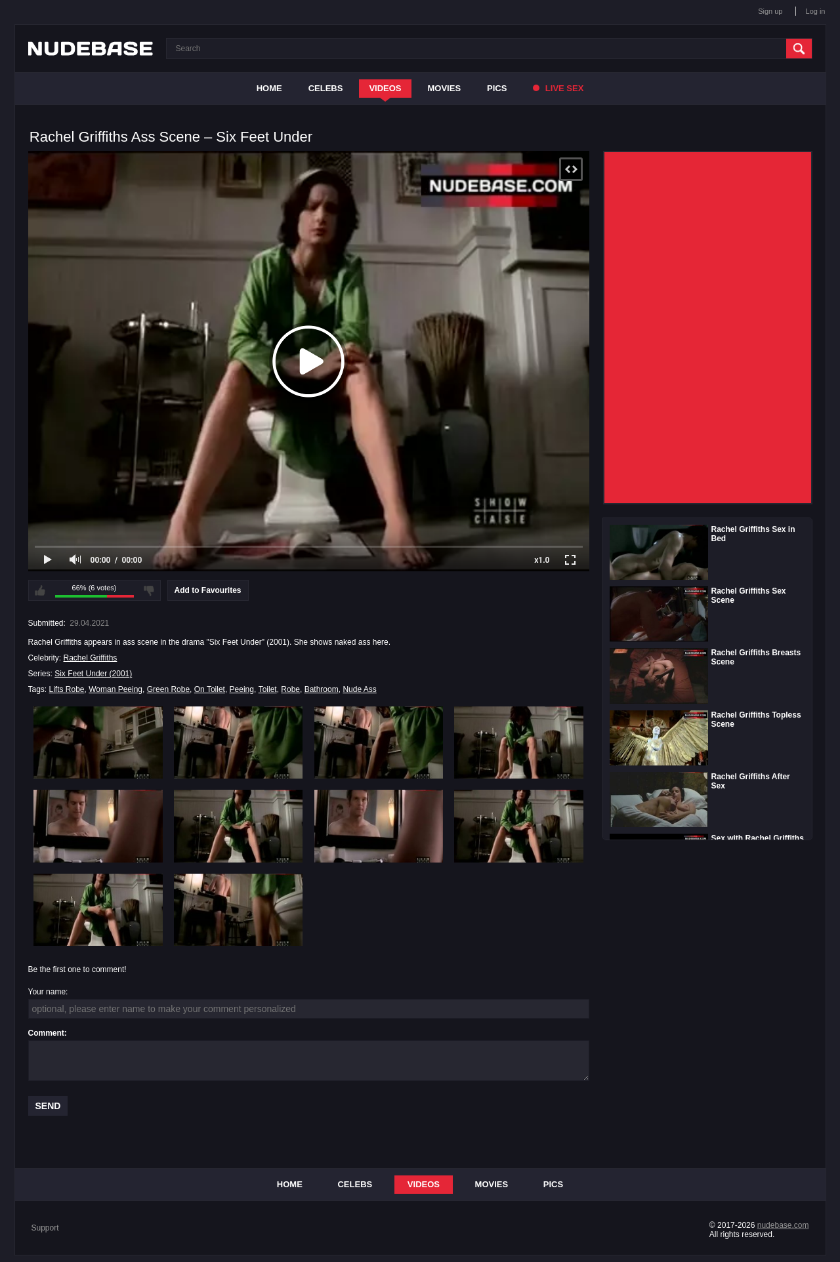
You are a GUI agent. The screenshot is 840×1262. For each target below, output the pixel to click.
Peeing (242, 689)
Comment (46, 1033)
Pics (497, 88)
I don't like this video (149, 590)
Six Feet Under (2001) (93, 673)
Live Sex (558, 88)
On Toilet (209, 689)
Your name (47, 991)
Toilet (268, 689)
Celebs (325, 88)
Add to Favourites (208, 590)
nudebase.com (783, 1225)
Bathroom (321, 689)
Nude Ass (359, 689)
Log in (816, 11)
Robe (290, 689)
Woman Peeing (115, 689)
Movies (444, 88)
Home (269, 88)
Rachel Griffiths (90, 657)
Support (45, 1227)
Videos (385, 88)
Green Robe (168, 689)
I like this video (40, 590)
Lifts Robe (67, 689)
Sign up (770, 11)
